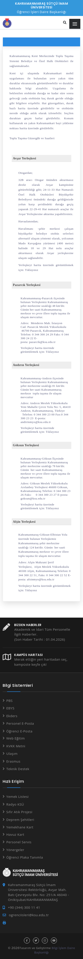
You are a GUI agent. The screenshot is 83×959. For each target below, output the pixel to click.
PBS (9, 700)
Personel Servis (19, 842)
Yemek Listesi (17, 796)
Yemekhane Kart (19, 827)
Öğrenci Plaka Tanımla (24, 857)
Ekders (11, 716)
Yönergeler (15, 849)
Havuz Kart (15, 834)
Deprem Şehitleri (20, 819)
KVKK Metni (15, 746)
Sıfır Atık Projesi (19, 812)
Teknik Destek (17, 769)
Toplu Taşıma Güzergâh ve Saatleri (32, 138)
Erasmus (13, 761)
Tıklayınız (31, 270)
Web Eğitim (15, 738)
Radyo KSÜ (15, 804)
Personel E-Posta (20, 723)
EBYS (10, 708)
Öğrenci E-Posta (19, 731)
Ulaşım (12, 753)
